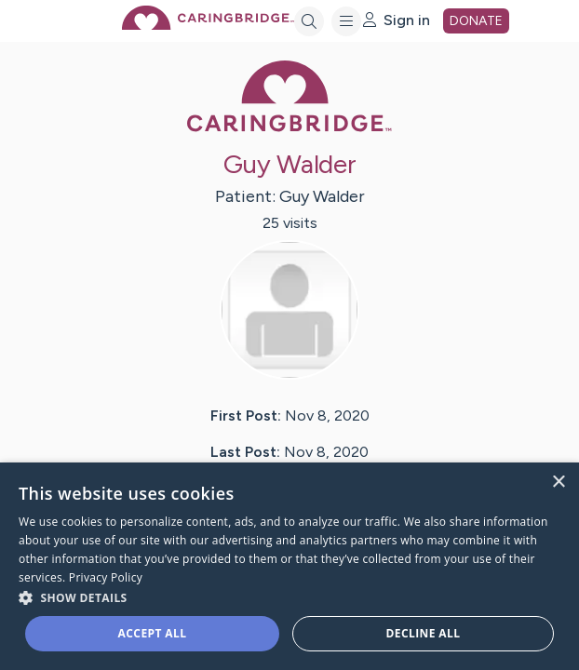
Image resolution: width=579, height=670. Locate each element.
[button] (289, 597)
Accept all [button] (152, 633)
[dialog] (289, 566)
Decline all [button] (423, 633)
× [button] (558, 482)
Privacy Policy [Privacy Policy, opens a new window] (105, 577)
